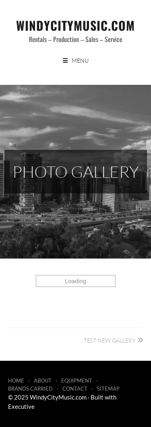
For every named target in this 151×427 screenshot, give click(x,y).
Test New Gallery (109, 340)
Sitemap (108, 388)
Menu (80, 60)
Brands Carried (30, 388)
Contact (74, 388)
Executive (21, 406)
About (43, 380)
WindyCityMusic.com (75, 25)
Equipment (76, 380)
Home (16, 380)
